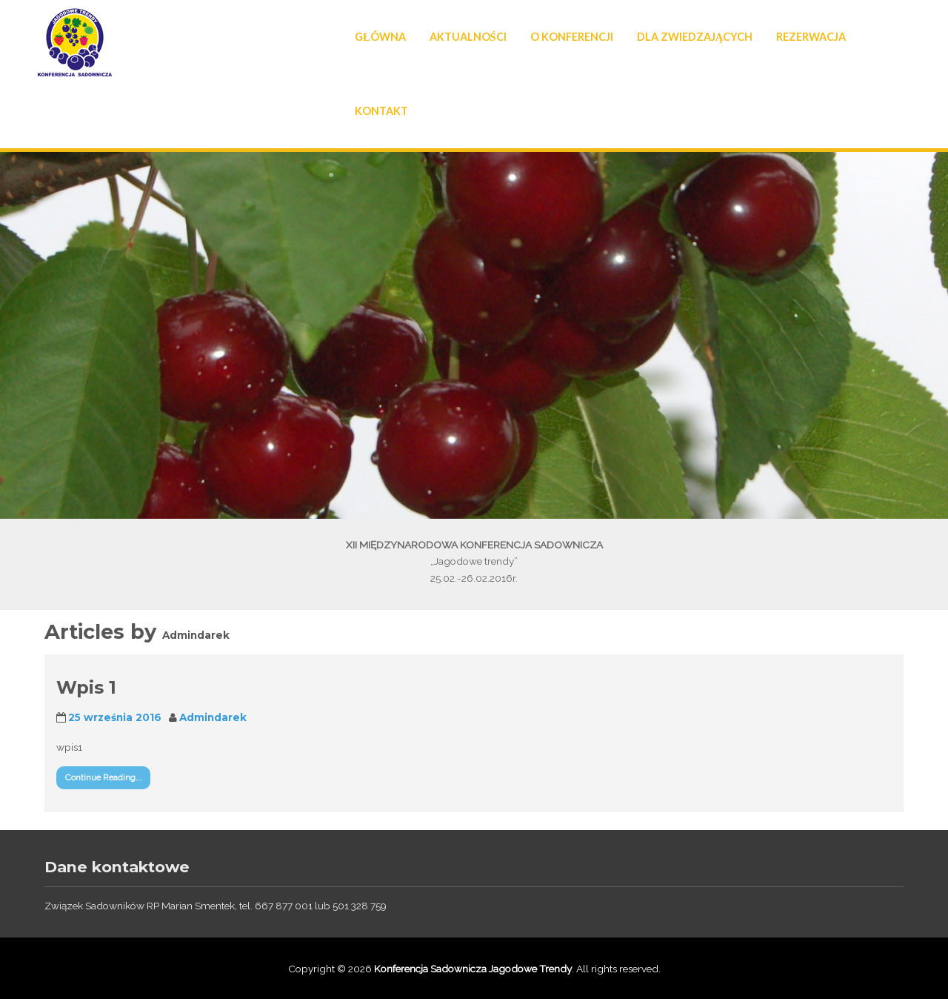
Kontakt (381, 110)
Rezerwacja (811, 36)
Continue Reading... (103, 777)
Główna (380, 36)
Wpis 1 (86, 687)
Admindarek (213, 717)
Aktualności (468, 36)
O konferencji (571, 36)
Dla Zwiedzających (694, 36)
